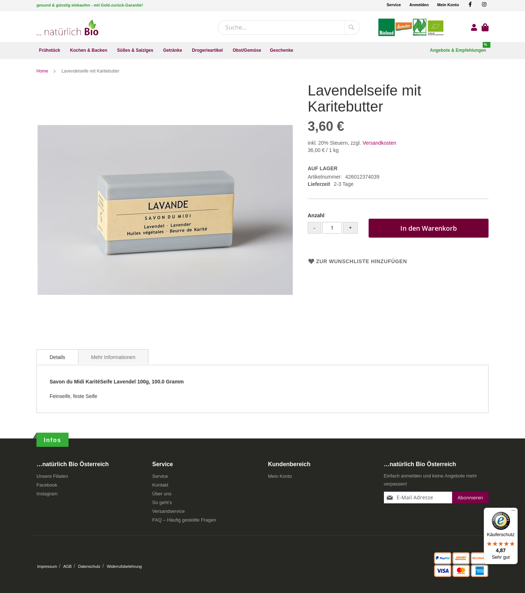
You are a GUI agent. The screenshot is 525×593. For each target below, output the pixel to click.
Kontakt (160, 485)
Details (57, 357)
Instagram (47, 493)
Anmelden (419, 5)
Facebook (46, 485)
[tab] (57, 356)
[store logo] (67, 27)
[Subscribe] (470, 497)
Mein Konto (448, 5)
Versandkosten (379, 143)
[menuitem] (50, 50)
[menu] (262, 50)
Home (42, 71)
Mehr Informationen (113, 357)
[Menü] (513, 512)
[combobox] (289, 27)
